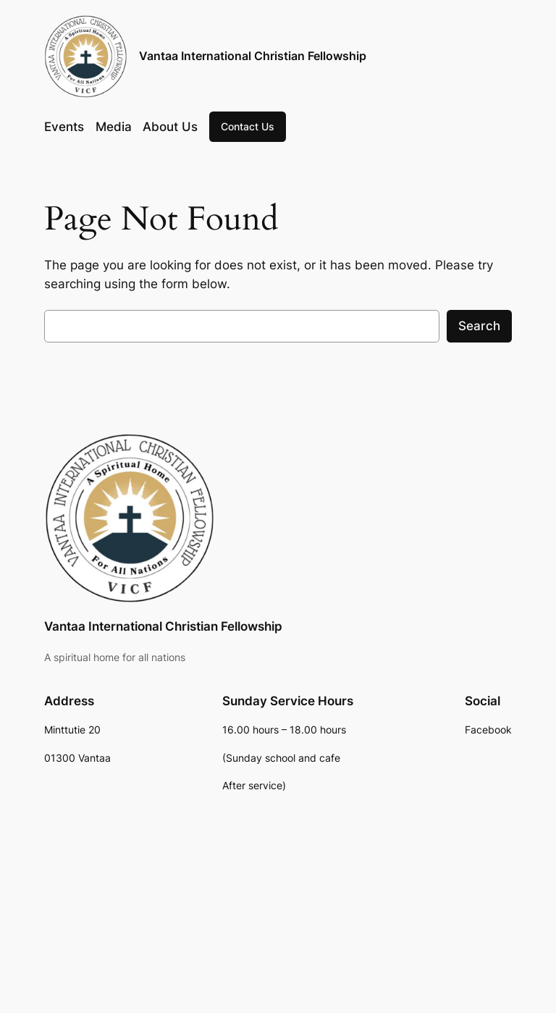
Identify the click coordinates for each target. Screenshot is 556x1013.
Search (479, 326)
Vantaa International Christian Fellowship (252, 56)
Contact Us (247, 126)
